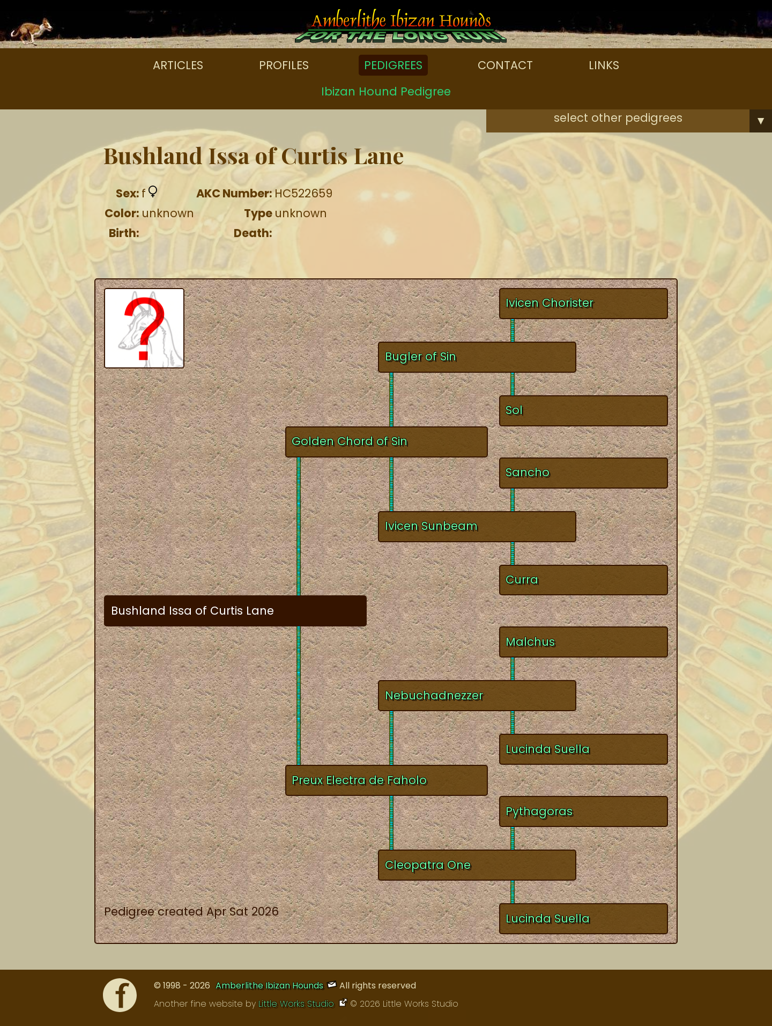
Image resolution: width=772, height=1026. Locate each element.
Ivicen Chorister (549, 303)
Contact (505, 65)
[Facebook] (120, 997)
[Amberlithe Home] (401, 28)
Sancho (528, 472)
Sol (514, 410)
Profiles (284, 65)
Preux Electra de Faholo (359, 780)
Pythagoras (539, 811)
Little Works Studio (297, 1004)
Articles (178, 65)
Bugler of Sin (420, 356)
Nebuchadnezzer (434, 695)
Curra (522, 579)
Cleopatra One (428, 865)
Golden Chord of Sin (349, 441)
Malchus (530, 641)
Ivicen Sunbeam (431, 526)
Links (604, 65)
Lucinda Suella (548, 749)
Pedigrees (393, 65)
